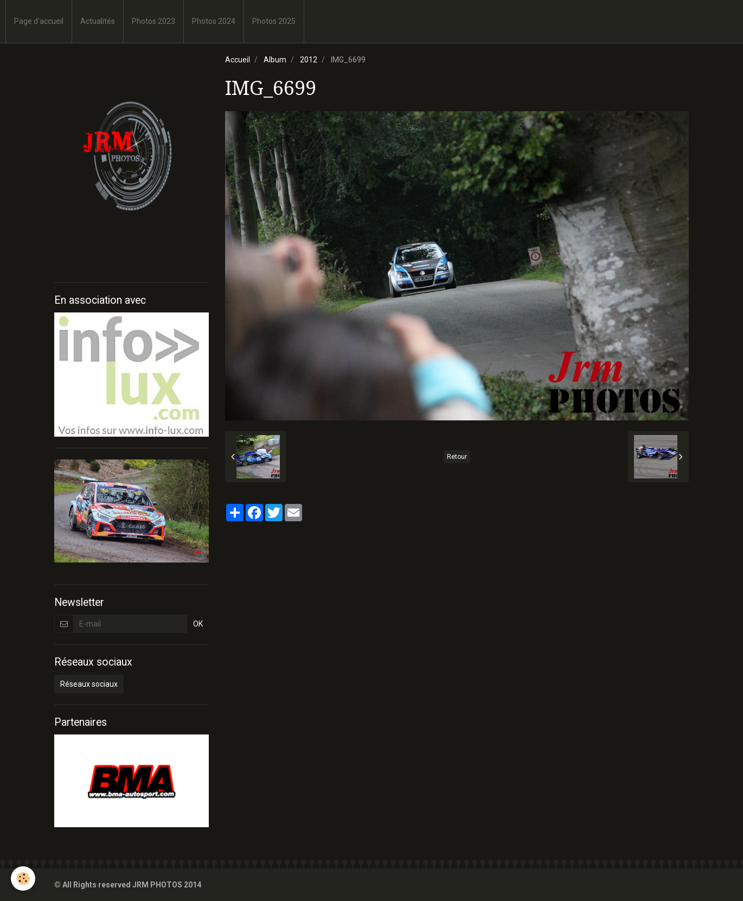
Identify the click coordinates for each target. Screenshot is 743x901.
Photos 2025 (274, 21)
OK (198, 623)
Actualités (97, 21)
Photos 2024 (213, 21)
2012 (308, 59)
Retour (457, 457)
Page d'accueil (38, 21)
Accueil (237, 59)
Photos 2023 (153, 21)
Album (275, 59)
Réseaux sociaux (89, 684)
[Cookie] (23, 878)
